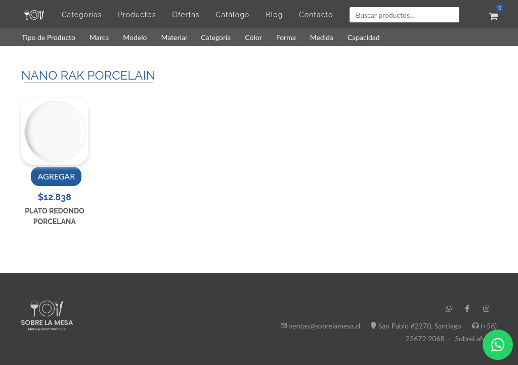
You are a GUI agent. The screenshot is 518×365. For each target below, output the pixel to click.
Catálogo (233, 15)
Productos (137, 15)
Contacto (316, 15)
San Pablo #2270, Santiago (419, 325)
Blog (274, 15)
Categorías (82, 15)
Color (253, 37)
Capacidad (364, 37)
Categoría (216, 37)
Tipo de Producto (48, 37)
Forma (286, 37)
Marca (99, 37)
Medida (321, 37)
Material (174, 37)
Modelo (135, 37)
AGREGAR (56, 176)
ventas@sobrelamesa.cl (324, 325)
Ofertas (185, 15)
